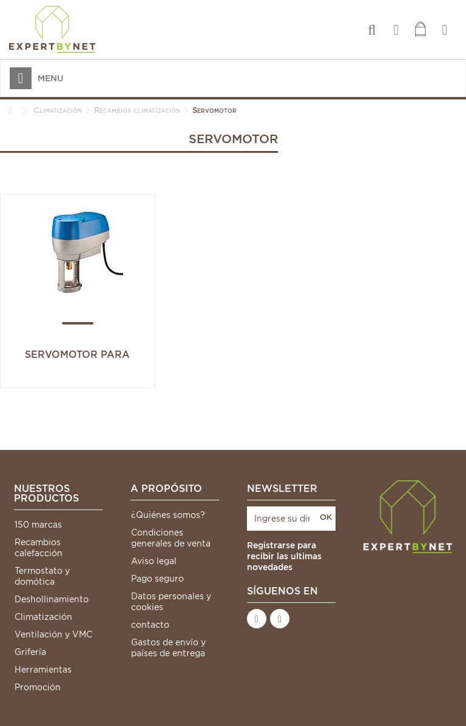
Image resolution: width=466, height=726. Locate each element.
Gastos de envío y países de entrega (168, 647)
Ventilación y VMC (53, 634)
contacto (150, 625)
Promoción (38, 687)
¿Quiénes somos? (168, 515)
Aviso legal (154, 561)
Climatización (43, 617)
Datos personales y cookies (171, 601)
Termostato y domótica (42, 576)
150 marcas (38, 524)
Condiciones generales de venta (171, 538)
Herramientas (43, 669)
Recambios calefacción (38, 547)
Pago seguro (157, 578)
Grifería (30, 652)
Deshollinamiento (52, 599)
